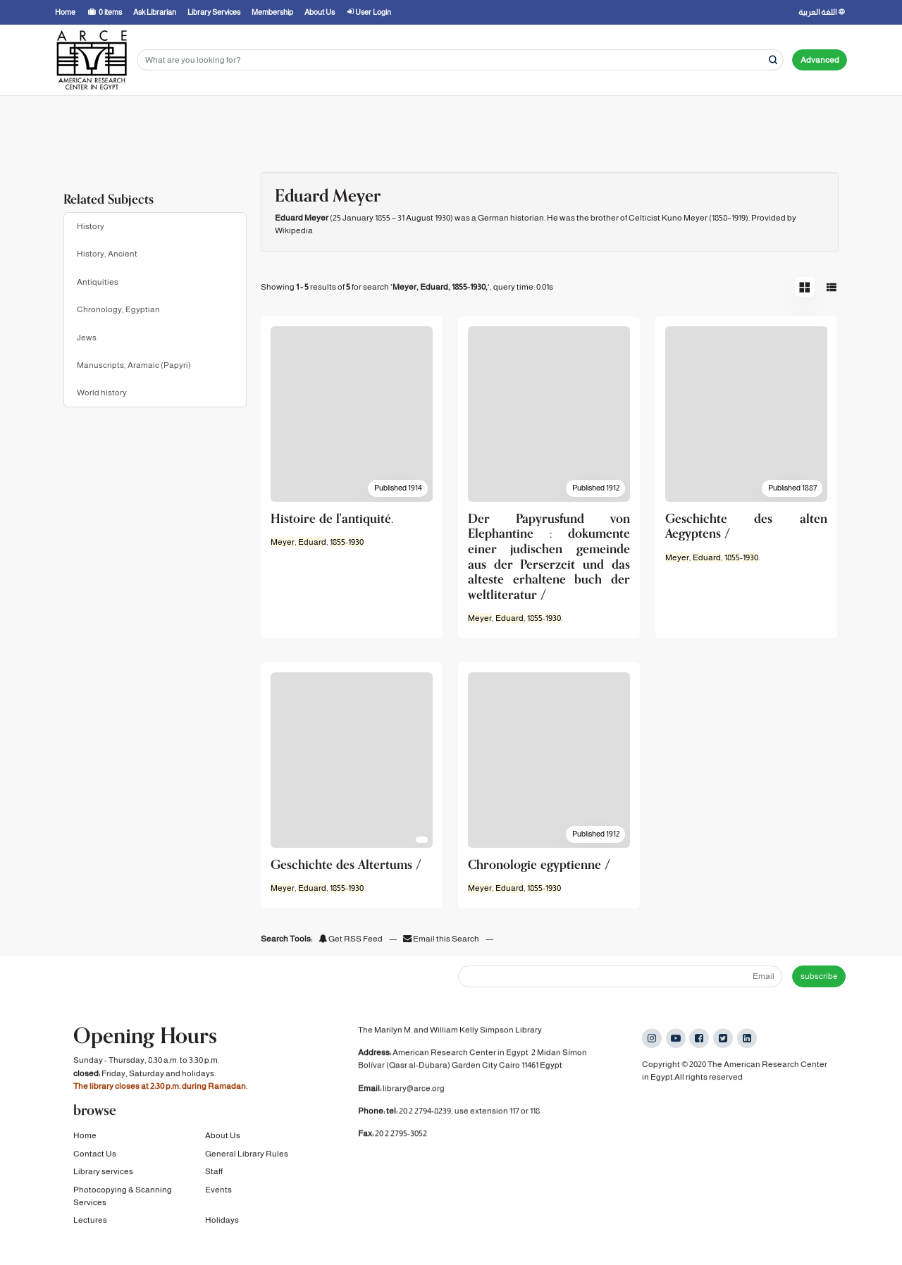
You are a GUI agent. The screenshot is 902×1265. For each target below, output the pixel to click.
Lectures (90, 1229)
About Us (222, 1144)
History (90, 226)
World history (102, 392)
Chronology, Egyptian (118, 309)
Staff (214, 1180)
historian (527, 218)
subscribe (819, 976)
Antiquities (97, 282)
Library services (103, 1180)
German (493, 218)
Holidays (222, 1229)
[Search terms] (460, 60)
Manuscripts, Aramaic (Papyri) (134, 365)
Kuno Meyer (685, 218)
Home (85, 1144)
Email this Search (442, 939)
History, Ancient (107, 254)
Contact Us (94, 1162)
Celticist (644, 218)
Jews (87, 338)
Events (218, 1198)
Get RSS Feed (351, 939)
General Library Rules (246, 1162)
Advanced (820, 60)
